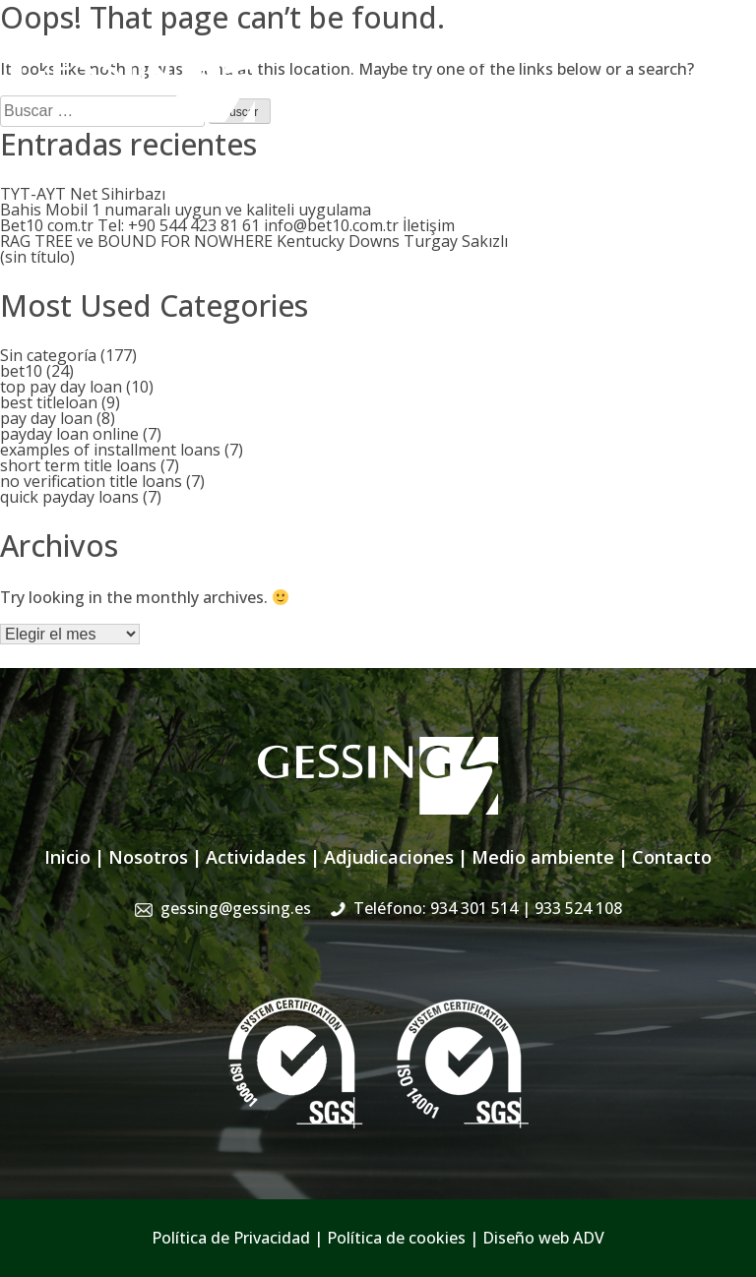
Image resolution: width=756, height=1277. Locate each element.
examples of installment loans (110, 449)
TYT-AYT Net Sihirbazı (82, 194)
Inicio (67, 857)
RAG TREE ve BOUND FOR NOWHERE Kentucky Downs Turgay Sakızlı (254, 241)
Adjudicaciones (389, 857)
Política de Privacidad (231, 1237)
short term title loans (78, 465)
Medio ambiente (543, 857)
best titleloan (48, 402)
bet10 (21, 371)
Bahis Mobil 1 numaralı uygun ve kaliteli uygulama (185, 209)
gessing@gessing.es (433, 54)
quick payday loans (69, 497)
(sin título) (37, 257)
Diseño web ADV (543, 1237)
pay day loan (46, 418)
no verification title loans (91, 481)
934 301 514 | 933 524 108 (645, 54)
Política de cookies (396, 1237)
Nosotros (148, 857)
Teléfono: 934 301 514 (487, 908)
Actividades (256, 857)
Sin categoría (48, 355)
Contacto (672, 857)
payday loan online (69, 434)
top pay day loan (61, 386)
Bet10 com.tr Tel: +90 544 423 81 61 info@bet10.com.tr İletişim (227, 225)
